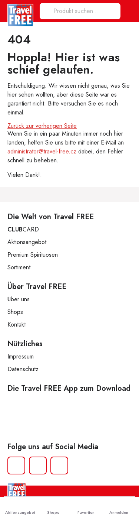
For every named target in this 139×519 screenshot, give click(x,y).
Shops (15, 312)
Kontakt (16, 324)
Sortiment (18, 267)
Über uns (18, 299)
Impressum (20, 356)
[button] (128, 11)
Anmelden (118, 507)
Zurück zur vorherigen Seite (42, 125)
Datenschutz (23, 369)
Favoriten (86, 507)
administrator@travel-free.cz (41, 151)
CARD (23, 229)
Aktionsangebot (26, 242)
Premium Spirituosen (32, 254)
